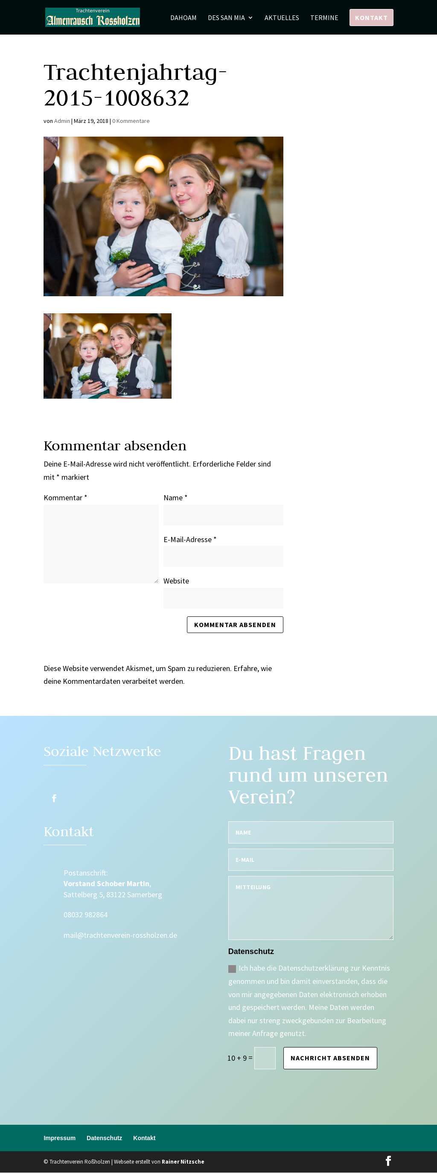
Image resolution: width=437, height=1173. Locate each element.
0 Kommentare (131, 121)
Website (176, 581)
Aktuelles (282, 18)
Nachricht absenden (330, 1057)
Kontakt (371, 17)
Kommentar (65, 497)
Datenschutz (104, 1138)
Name (175, 497)
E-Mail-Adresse (190, 539)
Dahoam (183, 18)
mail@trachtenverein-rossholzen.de (120, 935)
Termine (324, 18)
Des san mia (226, 18)
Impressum (60, 1138)
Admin (62, 121)
